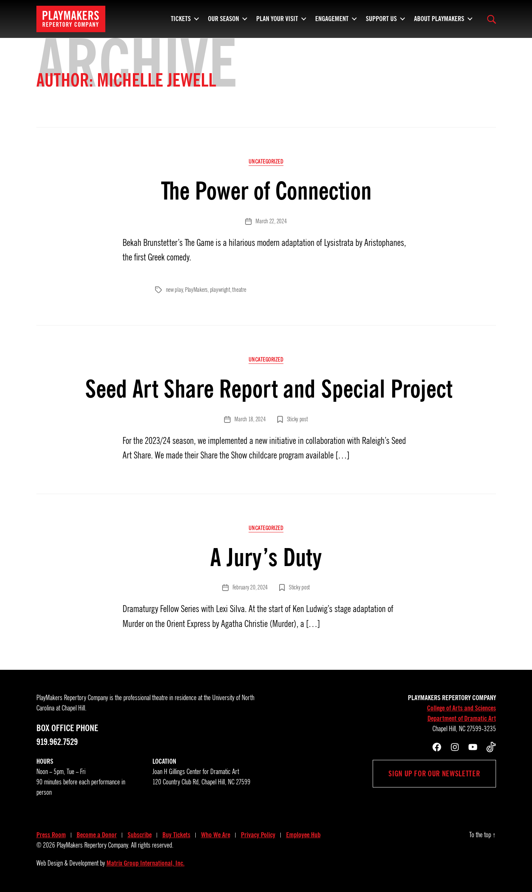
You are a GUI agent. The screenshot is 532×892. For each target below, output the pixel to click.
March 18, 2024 (249, 419)
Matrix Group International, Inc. (145, 863)
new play (174, 290)
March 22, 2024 (270, 221)
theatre (239, 290)
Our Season (223, 21)
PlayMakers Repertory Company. (93, 845)
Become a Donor (97, 835)
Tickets (181, 21)
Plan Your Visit (277, 21)
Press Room (51, 835)
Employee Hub (303, 835)
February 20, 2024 (250, 587)
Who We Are (215, 835)
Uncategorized (266, 161)
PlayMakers (196, 290)
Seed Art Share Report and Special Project (266, 389)
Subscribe (140, 835)
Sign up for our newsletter (434, 774)
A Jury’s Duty (266, 557)
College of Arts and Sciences (461, 708)
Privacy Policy (258, 835)
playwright (220, 290)
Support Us (381, 21)
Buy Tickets (176, 835)
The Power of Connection (266, 191)
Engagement (332, 21)
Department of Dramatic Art (461, 718)
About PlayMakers (439, 21)
